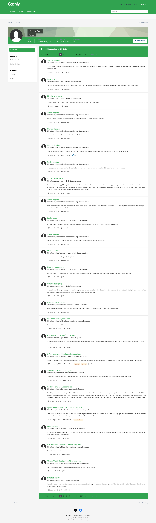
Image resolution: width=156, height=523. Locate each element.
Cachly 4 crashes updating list (59, 370)
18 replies (67, 380)
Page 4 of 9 (94, 54)
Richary (64, 304)
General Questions (80, 304)
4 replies (65, 312)
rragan (63, 220)
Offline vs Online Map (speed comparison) (64, 354)
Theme (69, 515)
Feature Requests (84, 321)
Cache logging (53, 112)
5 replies (65, 260)
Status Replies (15, 64)
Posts (12, 78)
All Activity (13, 49)
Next (81, 54)
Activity (21, 11)
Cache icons (52, 218)
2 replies (67, 328)
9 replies (65, 122)
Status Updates (15, 60)
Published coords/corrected (58, 319)
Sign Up (143, 4)
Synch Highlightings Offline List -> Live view (64, 407)
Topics (12, 74)
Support (81, 373)
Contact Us (78, 515)
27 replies (66, 72)
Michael (64, 447)
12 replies (66, 89)
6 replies (67, 420)
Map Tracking (52, 426)
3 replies (67, 438)
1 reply (65, 106)
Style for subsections (55, 251)
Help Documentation (82, 62)
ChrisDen (50, 62)
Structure (52, 79)
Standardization (53, 60)
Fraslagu (64, 410)
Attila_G (63, 356)
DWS (63, 428)
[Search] (120, 11)
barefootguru (66, 373)
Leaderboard (31, 11)
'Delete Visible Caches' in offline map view (64, 445)
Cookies (87, 515)
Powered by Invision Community (78, 520)
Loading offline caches (56, 302)
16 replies (65, 228)
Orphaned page (55, 96)
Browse (12, 11)
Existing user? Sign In (128, 4)
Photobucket (53, 477)
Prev (46, 54)
